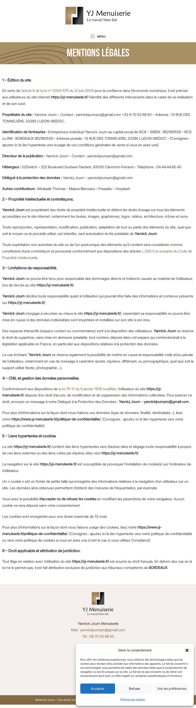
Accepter (98, 688)
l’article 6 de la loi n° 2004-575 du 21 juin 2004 (57, 94)
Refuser (134, 688)
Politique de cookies (132, 699)
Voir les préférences (171, 688)
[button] (187, 650)
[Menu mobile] (98, 39)
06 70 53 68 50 (101, 639)
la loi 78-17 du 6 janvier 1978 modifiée (87, 392)
